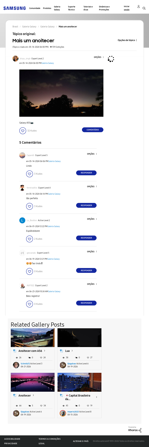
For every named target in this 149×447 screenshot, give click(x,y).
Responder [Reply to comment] (86, 173)
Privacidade (10, 443)
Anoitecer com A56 (30, 351)
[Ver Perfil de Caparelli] (30, 155)
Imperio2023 (26, 412)
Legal (42, 443)
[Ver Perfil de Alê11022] (30, 285)
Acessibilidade (12, 439)
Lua (67, 351)
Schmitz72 (25, 363)
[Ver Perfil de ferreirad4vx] (32, 188)
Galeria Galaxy (57, 8)
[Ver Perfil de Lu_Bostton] (32, 220)
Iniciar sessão (127, 8)
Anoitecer (118, 351)
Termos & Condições (50, 439)
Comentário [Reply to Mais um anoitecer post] (93, 130)
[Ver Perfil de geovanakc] (31, 253)
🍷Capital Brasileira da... (30, 397)
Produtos (47, 8)
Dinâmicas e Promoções (104, 8)
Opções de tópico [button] (126, 40)
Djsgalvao (71, 363)
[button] (99, 57)
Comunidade (34, 8)
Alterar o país (81, 441)
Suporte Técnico (71, 8)
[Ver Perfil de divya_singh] (25, 58)
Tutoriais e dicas (88, 8)
